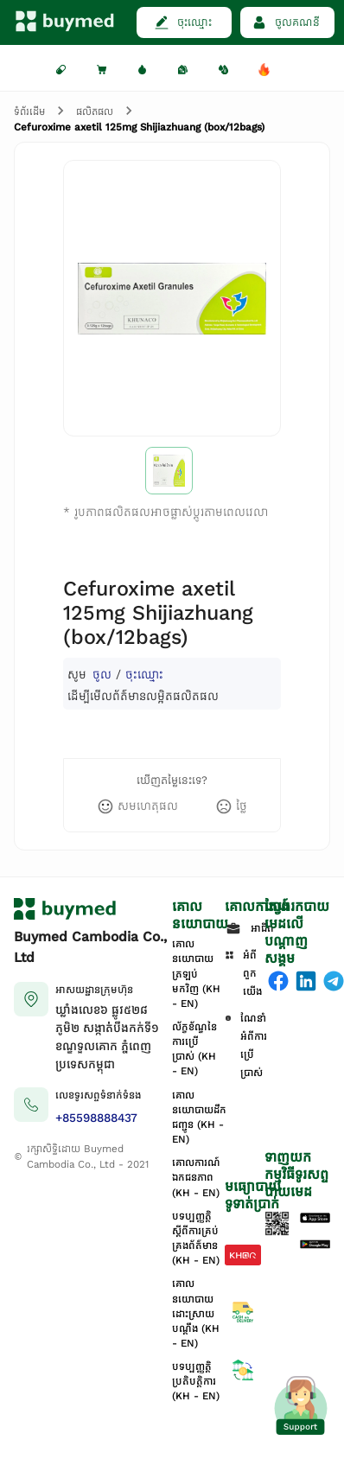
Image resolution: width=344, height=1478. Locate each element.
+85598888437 (96, 1118)
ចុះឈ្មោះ (144, 674)
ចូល (101, 674)
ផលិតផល (94, 111)
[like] (137, 806)
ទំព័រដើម (29, 111)
